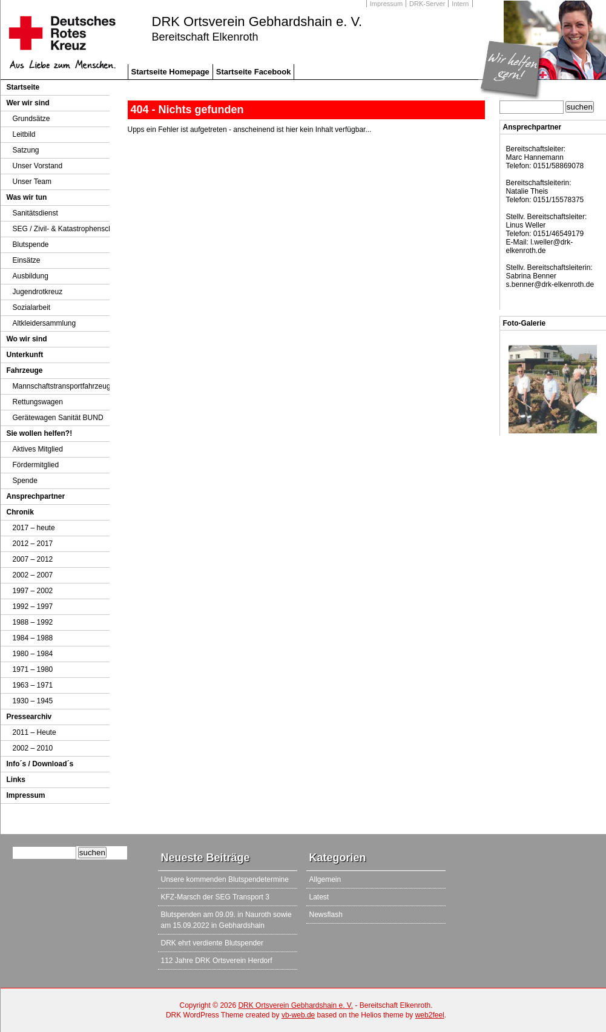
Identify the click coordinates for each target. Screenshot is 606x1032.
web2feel (429, 1015)
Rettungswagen (38, 402)
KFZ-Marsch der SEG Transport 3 (215, 897)
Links (16, 779)
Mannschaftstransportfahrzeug (62, 386)
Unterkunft (25, 354)
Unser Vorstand (38, 166)
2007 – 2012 (33, 559)
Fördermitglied (36, 465)
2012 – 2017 (33, 543)
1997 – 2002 (33, 591)
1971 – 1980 (33, 669)
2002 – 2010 (33, 748)
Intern (460, 3)
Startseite (23, 87)
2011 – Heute (34, 732)
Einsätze (27, 260)
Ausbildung (30, 276)
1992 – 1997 (33, 606)
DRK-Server (427, 3)
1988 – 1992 (33, 622)
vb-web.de (298, 1015)
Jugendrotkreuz (38, 292)
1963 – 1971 (33, 685)
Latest (319, 897)
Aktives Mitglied (38, 449)
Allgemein (325, 879)
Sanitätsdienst (35, 213)
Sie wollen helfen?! (40, 433)
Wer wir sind (28, 103)
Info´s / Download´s (40, 764)
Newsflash (326, 914)
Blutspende (31, 244)
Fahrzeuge (25, 370)
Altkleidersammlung (44, 323)
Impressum (386, 3)
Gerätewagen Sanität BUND (58, 417)
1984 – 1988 (33, 638)
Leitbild (24, 134)
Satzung (26, 150)
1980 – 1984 (33, 653)
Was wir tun (27, 197)
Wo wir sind (27, 339)
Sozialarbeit (32, 307)
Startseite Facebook (253, 71)
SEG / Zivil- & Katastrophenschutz (67, 229)
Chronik (20, 512)
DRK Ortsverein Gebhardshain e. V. (257, 21)
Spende (25, 480)
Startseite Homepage (170, 71)
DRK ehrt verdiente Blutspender (212, 943)
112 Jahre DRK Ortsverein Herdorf (216, 960)
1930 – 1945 (33, 701)
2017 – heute (34, 528)
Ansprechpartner (36, 496)
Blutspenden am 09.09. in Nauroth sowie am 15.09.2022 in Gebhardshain (226, 920)
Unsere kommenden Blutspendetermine (225, 879)
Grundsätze (31, 118)
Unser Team (32, 181)
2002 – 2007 (33, 575)
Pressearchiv (29, 716)
